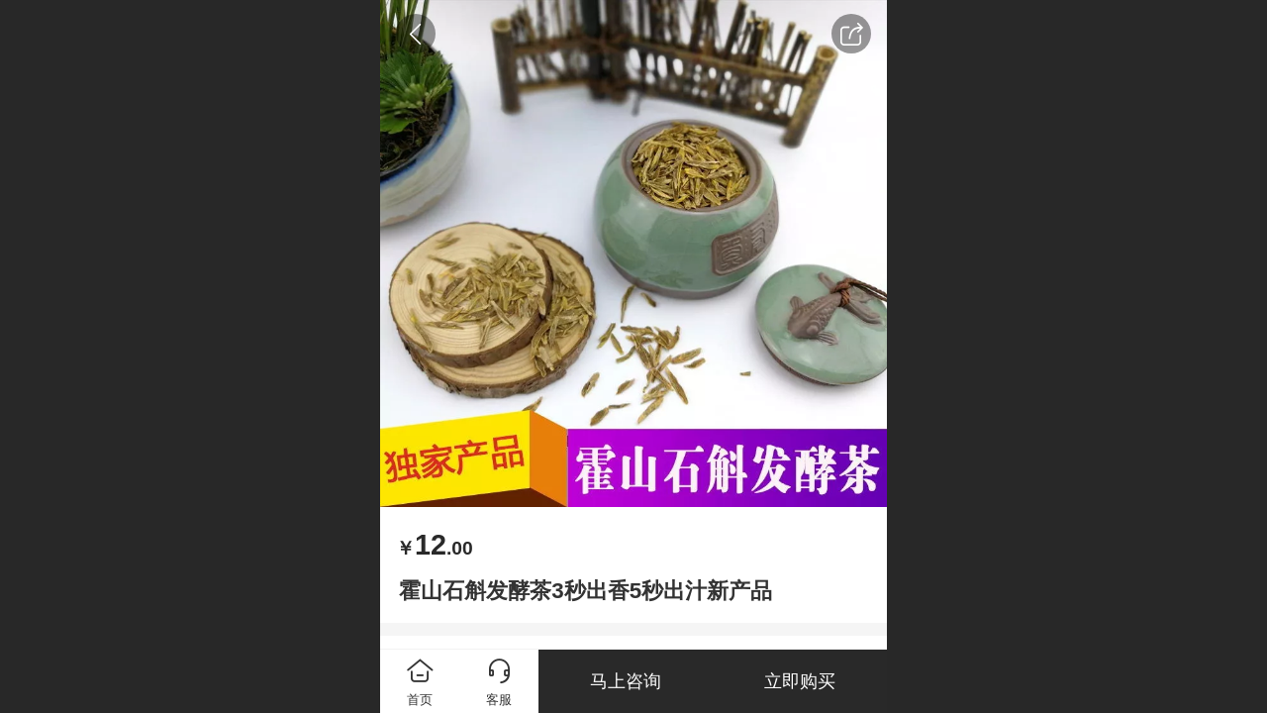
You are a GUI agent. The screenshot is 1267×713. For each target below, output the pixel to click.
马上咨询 (625, 681)
